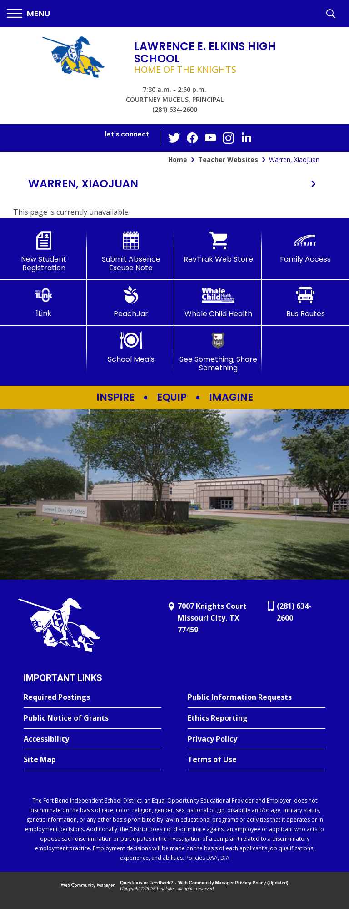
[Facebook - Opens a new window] (192, 138)
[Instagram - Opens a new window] (228, 138)
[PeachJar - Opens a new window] (131, 302)
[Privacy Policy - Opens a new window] (256, 739)
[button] (28, 13)
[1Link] (44, 301)
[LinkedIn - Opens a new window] (247, 137)
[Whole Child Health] (218, 302)
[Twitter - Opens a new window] (174, 137)
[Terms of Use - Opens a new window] (256, 759)
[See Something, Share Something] (218, 352)
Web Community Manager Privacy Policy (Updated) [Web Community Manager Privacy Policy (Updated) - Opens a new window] (233, 882)
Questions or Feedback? (146, 882)
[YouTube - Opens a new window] (210, 138)
